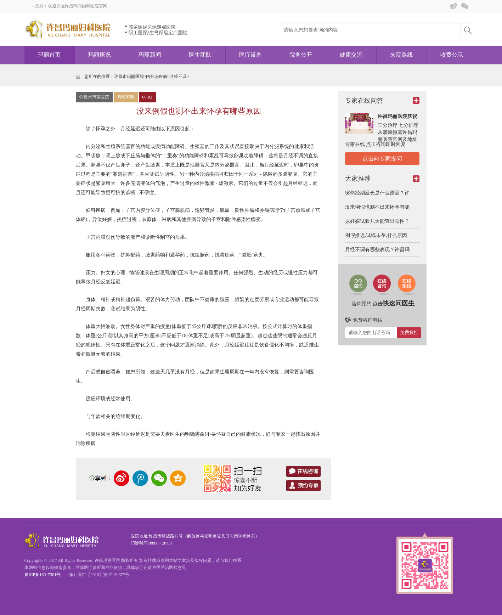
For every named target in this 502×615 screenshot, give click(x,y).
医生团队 (200, 55)
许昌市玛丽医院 (129, 76)
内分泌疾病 (156, 76)
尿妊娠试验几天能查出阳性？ (377, 221)
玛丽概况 (99, 55)
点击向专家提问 (382, 159)
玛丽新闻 (150, 55)
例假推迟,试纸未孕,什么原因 (376, 235)
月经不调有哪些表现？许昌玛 (377, 249)
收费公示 (451, 55)
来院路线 (401, 55)
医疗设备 (250, 55)
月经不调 (178, 76)
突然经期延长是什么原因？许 (377, 193)
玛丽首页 (49, 55)
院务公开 (300, 55)
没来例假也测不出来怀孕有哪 (377, 207)
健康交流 (351, 55)
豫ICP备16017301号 (42, 574)
